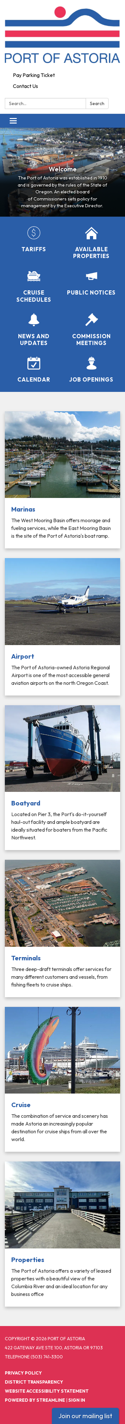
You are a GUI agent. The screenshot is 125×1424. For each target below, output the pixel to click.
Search (97, 103)
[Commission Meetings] (91, 330)
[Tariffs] (34, 239)
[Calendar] (34, 370)
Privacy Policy (23, 1373)
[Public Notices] (91, 283)
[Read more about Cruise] (62, 1079)
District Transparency (34, 1382)
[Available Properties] (91, 243)
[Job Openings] (91, 370)
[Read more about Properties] (62, 1234)
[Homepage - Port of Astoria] (62, 34)
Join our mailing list (85, 1416)
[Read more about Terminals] (62, 928)
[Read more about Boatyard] (62, 777)
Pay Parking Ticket (34, 75)
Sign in (76, 1400)
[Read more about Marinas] (62, 480)
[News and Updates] (34, 330)
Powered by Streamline (35, 1400)
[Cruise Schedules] (34, 286)
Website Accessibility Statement (47, 1391)
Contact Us (25, 86)
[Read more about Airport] (62, 627)
